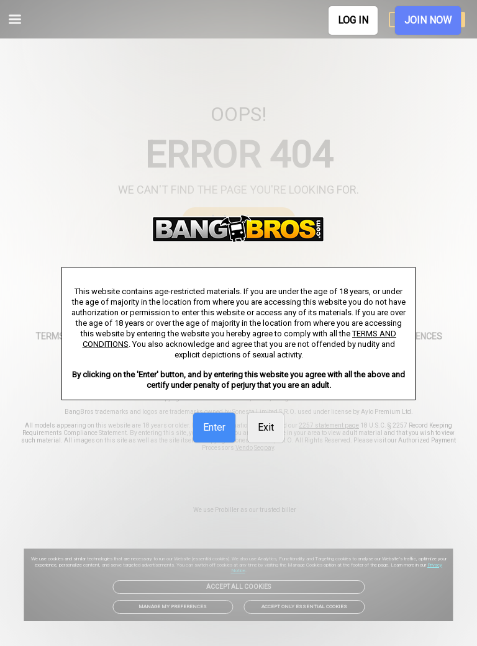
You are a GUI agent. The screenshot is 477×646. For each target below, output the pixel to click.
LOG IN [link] (353, 20)
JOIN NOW (428, 20)
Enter (214, 427)
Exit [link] (266, 427)
